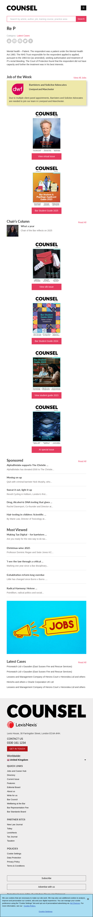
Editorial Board (13, 787)
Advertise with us (46, 887)
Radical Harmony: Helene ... (22, 588)
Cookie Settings (14, 853)
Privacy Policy (13, 862)
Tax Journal (12, 837)
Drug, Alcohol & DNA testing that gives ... (29, 502)
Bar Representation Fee (18, 807)
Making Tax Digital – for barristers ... (27, 534)
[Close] (88, 900)
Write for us (12, 795)
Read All (82, 222)
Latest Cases (23, 35)
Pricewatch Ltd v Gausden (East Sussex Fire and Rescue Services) (39, 666)
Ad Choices (75, 905)
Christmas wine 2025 (18, 547)
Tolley (9, 828)
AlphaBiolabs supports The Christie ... (27, 465)
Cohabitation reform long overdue (25, 574)
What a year (27, 226)
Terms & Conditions (16, 866)
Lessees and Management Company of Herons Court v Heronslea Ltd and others (46, 677)
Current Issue (13, 779)
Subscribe (46, 878)
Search (81, 19)
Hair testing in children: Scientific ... (26, 514)
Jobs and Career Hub (16, 771)
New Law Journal (15, 824)
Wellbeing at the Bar (16, 803)
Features (11, 783)
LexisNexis (12, 832)
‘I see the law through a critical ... (25, 561)
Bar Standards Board (16, 812)
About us (11, 791)
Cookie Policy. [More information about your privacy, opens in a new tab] (30, 907)
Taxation (11, 841)
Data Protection (14, 857)
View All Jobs (79, 77)
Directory (11, 775)
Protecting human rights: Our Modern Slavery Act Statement (36, 894)
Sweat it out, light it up (19, 489)
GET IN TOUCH (17, 748)
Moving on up (14, 477)
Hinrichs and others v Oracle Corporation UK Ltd (30, 682)
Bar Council (12, 799)
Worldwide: (46, 758)
